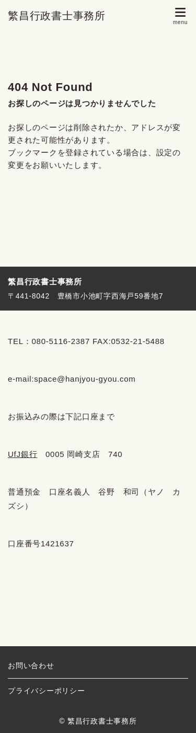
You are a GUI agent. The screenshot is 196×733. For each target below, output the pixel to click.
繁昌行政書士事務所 (57, 15)
